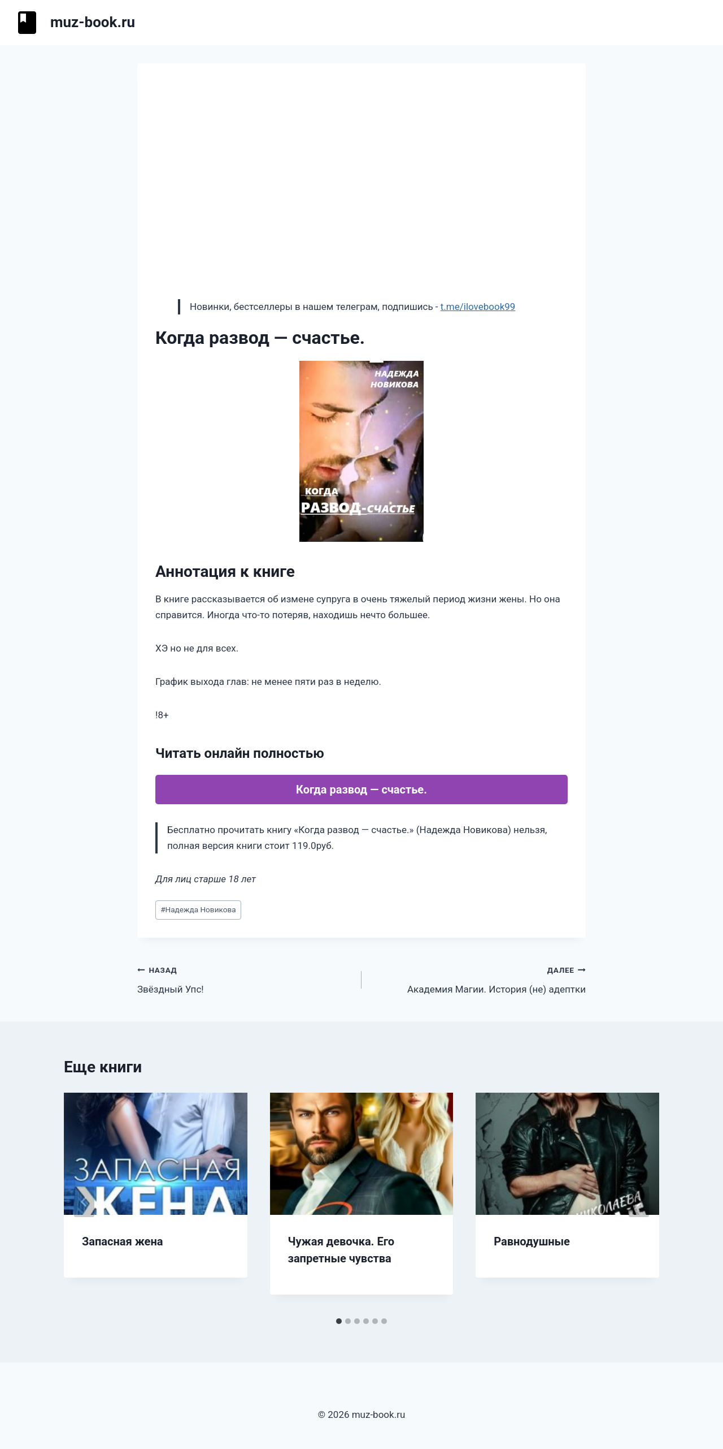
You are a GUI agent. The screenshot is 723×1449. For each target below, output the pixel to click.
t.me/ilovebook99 (478, 306)
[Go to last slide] (84, 1202)
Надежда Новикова (198, 909)
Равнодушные (532, 1241)
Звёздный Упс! (244, 978)
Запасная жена (122, 1241)
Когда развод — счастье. (361, 789)
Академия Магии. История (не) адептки (478, 978)
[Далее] (639, 1202)
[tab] (339, 1321)
